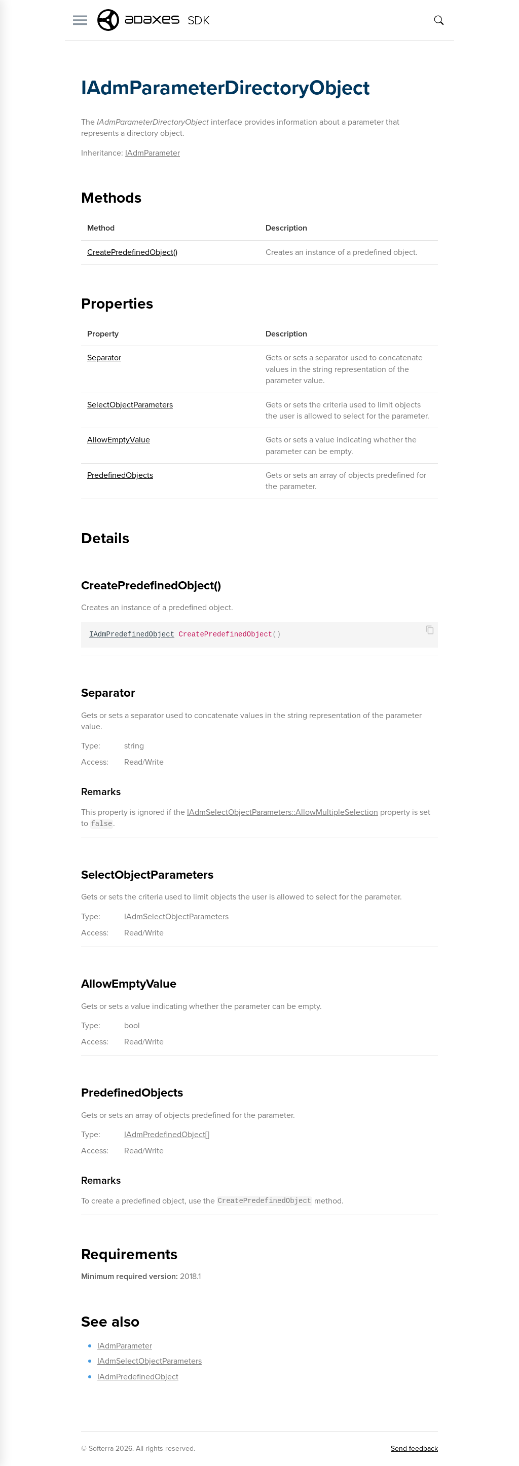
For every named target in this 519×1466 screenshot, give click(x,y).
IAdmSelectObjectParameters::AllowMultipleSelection (282, 812)
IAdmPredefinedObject (164, 1134)
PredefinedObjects (120, 475)
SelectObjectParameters (130, 404)
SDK (198, 20)
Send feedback (414, 1448)
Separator (104, 357)
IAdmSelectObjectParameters (176, 916)
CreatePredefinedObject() (132, 252)
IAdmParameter (152, 153)
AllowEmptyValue (118, 439)
